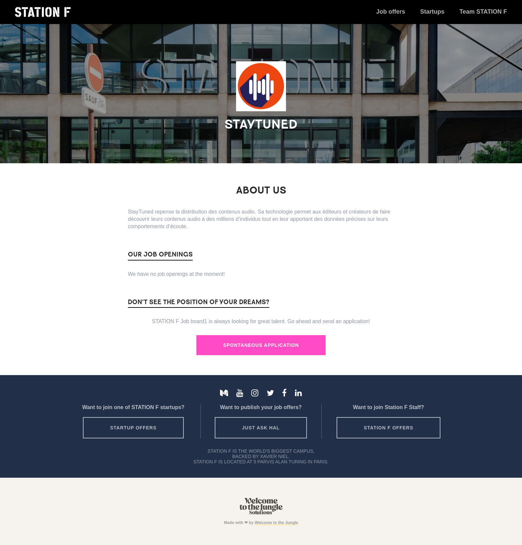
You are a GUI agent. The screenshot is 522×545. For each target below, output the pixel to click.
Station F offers (388, 427)
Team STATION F (483, 11)
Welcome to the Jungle (276, 522)
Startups (432, 11)
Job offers (390, 11)
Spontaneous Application (261, 345)
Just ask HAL (261, 427)
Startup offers (133, 427)
